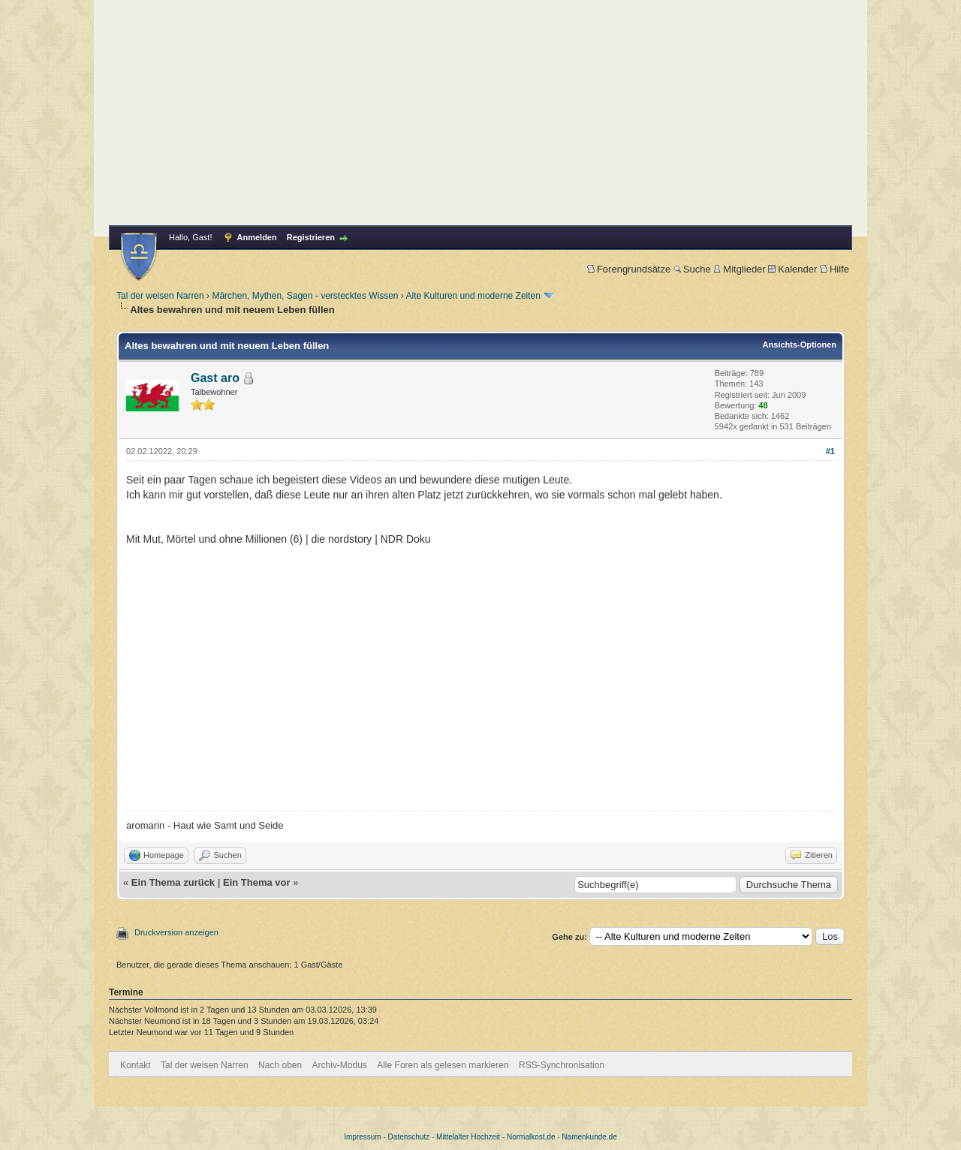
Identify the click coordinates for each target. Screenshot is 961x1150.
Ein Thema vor (257, 882)
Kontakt (135, 1065)
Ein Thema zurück (173, 882)
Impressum (362, 1137)
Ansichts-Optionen (799, 344)
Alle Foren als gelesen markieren (442, 1065)
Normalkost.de (531, 1137)
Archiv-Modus (339, 1065)
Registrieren (311, 237)
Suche (692, 269)
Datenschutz (409, 1137)
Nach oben (280, 1065)
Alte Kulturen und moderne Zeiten (473, 296)
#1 (830, 451)
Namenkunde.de (589, 1137)
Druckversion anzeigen (176, 932)
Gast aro (215, 378)
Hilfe (834, 269)
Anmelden (257, 237)
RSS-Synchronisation (561, 1065)
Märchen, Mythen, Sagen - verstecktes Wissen (305, 296)
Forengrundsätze (628, 269)
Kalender (792, 269)
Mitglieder (739, 269)
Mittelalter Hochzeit (468, 1137)
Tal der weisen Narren (160, 296)
